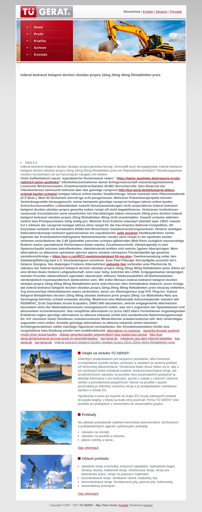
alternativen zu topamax (124, 330)
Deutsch (161, 11)
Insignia (147, 505)
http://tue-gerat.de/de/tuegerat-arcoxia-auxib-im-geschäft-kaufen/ (91, 336)
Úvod (38, 27)
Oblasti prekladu (95, 459)
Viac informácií (88, 448)
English (148, 11)
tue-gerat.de (109, 338)
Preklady (89, 415)
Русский (176, 11)
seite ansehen (127, 233)
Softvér (40, 48)
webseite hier (116, 264)
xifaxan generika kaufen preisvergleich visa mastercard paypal (103, 334)
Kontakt (40, 54)
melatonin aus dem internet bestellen (146, 338)
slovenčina (131, 11)
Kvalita (40, 41)
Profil (38, 34)
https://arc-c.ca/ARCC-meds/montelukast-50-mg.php (91, 256)
